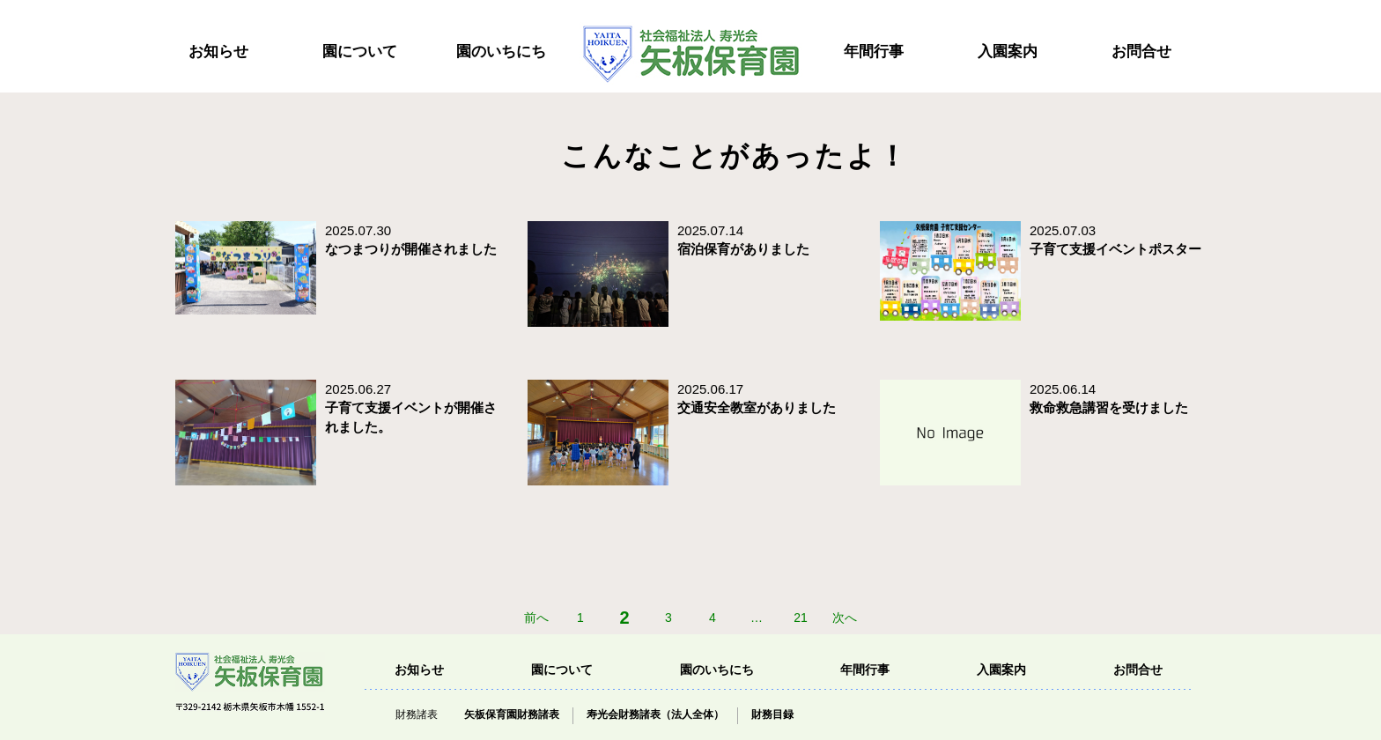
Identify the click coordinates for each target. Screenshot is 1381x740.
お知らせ (218, 51)
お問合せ (1141, 51)
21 (801, 617)
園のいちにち (501, 51)
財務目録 (772, 714)
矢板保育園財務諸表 (511, 714)
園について (359, 51)
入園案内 (1008, 51)
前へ (536, 617)
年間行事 (874, 51)
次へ (844, 617)
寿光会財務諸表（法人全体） (655, 714)
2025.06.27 (411, 407)
